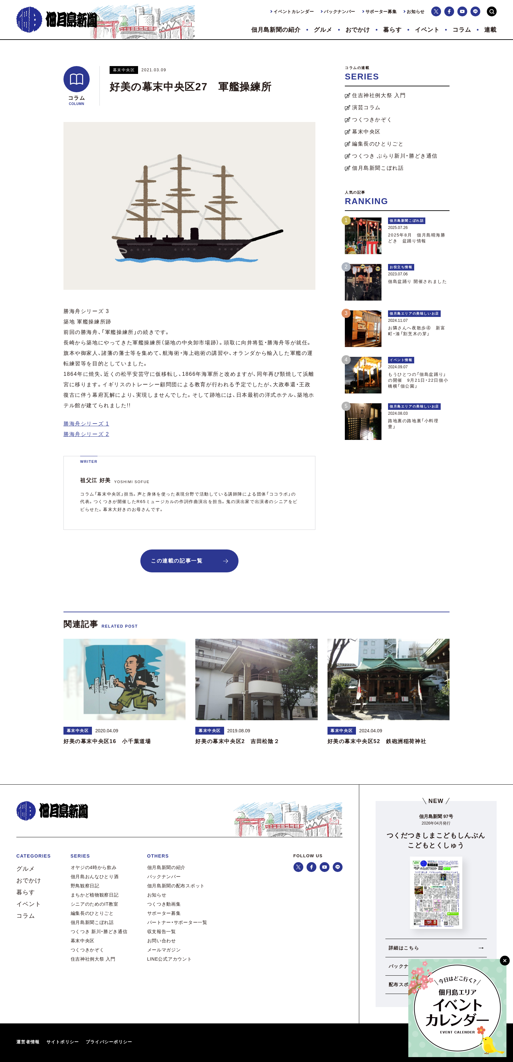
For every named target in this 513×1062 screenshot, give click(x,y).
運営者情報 (28, 1042)
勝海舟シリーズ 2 (86, 434)
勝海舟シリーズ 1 (86, 424)
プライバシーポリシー (109, 1042)
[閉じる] (505, 961)
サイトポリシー (62, 1042)
